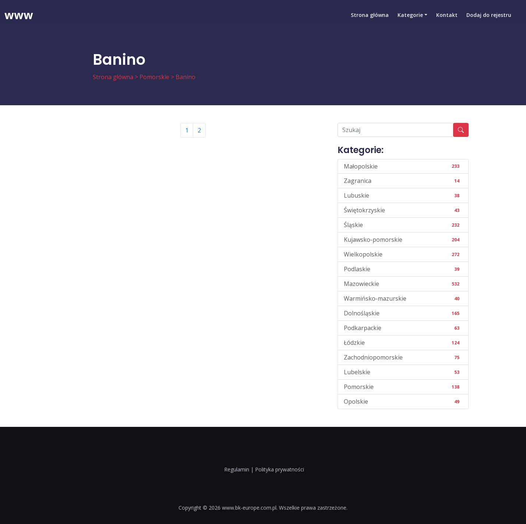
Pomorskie (154, 77)
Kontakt (447, 16)
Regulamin (236, 469)
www (18, 16)
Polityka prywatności (279, 469)
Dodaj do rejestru (488, 16)
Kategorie (410, 16)
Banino (185, 77)
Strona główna (370, 16)
